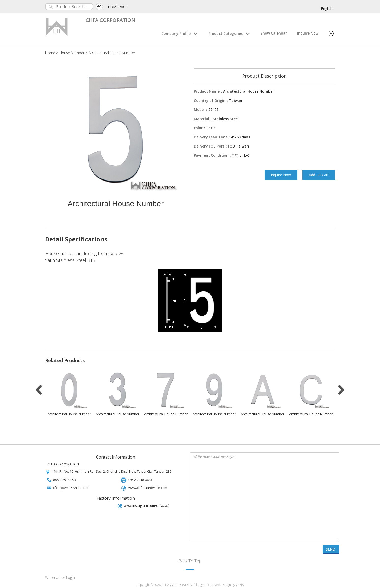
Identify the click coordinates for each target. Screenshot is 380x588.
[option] (69, 393)
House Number (71, 52)
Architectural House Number (112, 52)
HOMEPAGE (118, 6)
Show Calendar (273, 33)
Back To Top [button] (190, 559)
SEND (330, 547)
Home (50, 52)
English (326, 8)
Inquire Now (307, 33)
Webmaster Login (60, 575)
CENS (240, 583)
